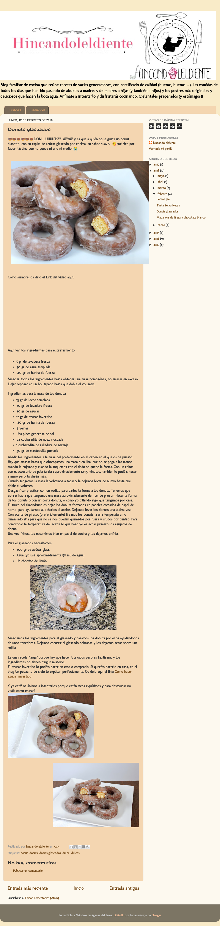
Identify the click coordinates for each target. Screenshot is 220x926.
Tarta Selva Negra (168, 205)
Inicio (78, 888)
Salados (37, 110)
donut (24, 853)
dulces (75, 853)
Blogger (156, 915)
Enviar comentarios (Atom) (42, 898)
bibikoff (118, 915)
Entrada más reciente (28, 888)
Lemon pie (163, 199)
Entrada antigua (124, 888)
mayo (161, 176)
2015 (157, 245)
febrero (162, 194)
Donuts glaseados (167, 211)
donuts (33, 853)
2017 (157, 232)
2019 (157, 164)
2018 (157, 170)
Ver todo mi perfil (160, 149)
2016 (157, 238)
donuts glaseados (50, 853)
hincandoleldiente (164, 143)
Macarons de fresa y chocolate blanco (181, 217)
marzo (162, 188)
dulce (65, 853)
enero (161, 225)
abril (160, 182)
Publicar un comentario (27, 871)
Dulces (15, 110)
